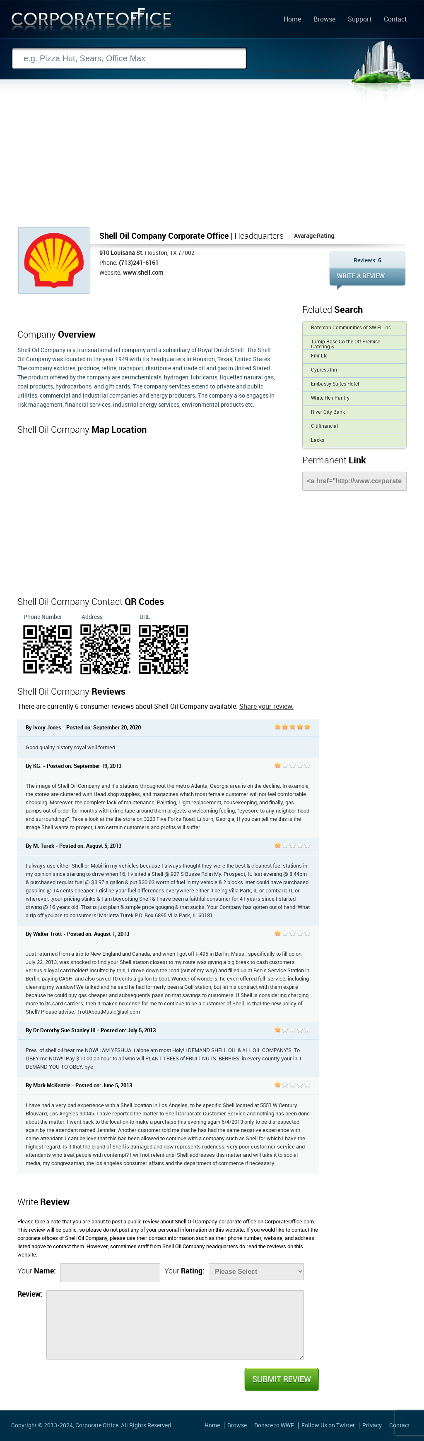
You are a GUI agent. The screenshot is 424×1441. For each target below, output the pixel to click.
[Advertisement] (212, 165)
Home (292, 20)
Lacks (317, 440)
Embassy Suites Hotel (335, 384)
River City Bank (328, 412)
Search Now (292, 58)
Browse (324, 20)
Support (359, 20)
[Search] (129, 58)
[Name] (110, 1272)
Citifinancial (324, 426)
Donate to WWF (274, 1425)
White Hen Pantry (330, 398)
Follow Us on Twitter (328, 1425)
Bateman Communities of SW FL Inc (351, 328)
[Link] (354, 481)
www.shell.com (143, 273)
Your (36, 1271)
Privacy (372, 1425)
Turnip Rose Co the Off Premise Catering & (345, 344)
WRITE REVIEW (367, 279)
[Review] (175, 1324)
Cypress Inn (324, 370)
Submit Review (281, 1379)
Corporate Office (91, 22)
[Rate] (256, 1271)
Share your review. (266, 706)
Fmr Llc (319, 356)
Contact (395, 20)
